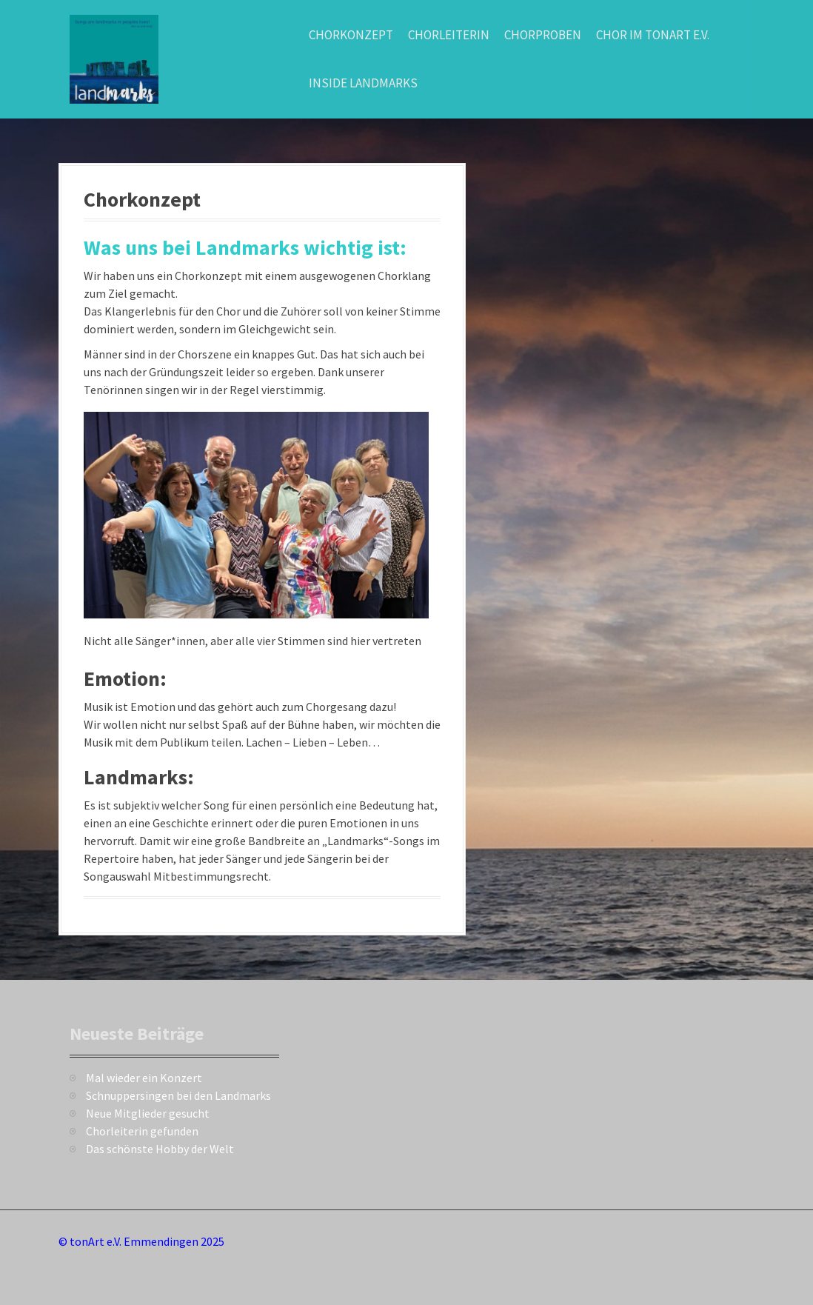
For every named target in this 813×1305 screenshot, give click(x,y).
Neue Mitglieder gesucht (148, 1113)
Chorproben (542, 35)
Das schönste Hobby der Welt (160, 1148)
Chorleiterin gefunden (142, 1131)
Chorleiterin (448, 35)
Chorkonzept (351, 35)
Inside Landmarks (363, 83)
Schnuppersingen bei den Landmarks (178, 1095)
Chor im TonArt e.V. (652, 35)
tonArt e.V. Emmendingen (134, 1241)
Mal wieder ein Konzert (144, 1077)
